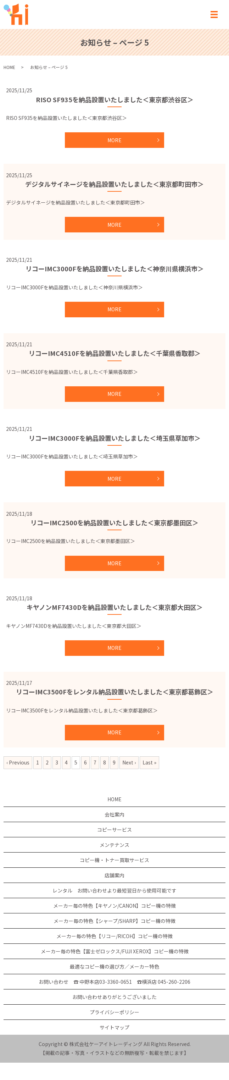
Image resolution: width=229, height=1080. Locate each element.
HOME (9, 67)
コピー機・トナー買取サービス (114, 860)
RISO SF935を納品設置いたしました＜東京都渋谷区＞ (115, 99)
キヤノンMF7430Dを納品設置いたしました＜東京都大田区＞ (115, 607)
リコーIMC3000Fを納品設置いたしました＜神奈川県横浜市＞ (115, 268)
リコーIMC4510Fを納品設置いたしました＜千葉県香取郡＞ (115, 353)
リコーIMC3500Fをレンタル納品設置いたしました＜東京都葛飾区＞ (114, 691)
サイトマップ (114, 1027)
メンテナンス (114, 844)
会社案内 (114, 814)
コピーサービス (114, 829)
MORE (114, 140)
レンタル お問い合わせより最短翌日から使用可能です (114, 890)
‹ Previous (17, 762)
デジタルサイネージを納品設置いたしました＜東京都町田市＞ (114, 184)
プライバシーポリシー (114, 1012)
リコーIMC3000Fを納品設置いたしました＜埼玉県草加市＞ (115, 438)
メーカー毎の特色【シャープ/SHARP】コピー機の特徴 (114, 920)
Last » (149, 762)
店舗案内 (114, 875)
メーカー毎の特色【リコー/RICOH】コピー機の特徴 (114, 936)
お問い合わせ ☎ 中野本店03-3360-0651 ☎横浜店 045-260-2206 (114, 981)
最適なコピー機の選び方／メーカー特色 (114, 966)
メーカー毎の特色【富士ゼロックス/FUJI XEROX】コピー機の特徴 (115, 951)
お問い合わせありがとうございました (114, 996)
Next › (129, 762)
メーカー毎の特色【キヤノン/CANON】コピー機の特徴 (114, 905)
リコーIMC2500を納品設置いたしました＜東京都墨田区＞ (114, 522)
